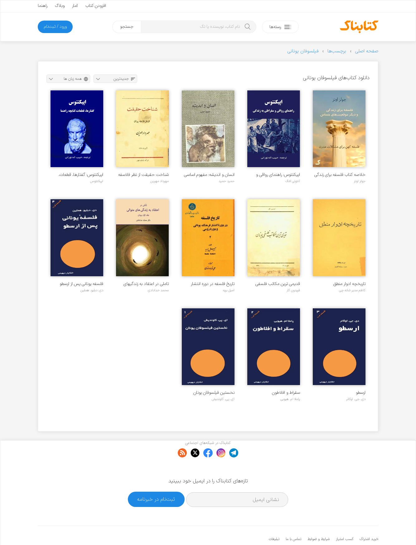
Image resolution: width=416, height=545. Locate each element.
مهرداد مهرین (159, 181)
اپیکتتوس (96, 181)
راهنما (42, 5)
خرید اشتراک (369, 520)
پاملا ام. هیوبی (290, 399)
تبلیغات (274, 520)
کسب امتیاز (344, 520)
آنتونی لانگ (292, 181)
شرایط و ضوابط (318, 520)
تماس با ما (293, 520)
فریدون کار (293, 290)
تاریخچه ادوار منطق (349, 284)
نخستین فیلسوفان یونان (214, 392)
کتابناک (345, 530)
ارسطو (360, 392)
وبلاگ (60, 5)
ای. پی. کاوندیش (223, 399)
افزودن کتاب (95, 5)
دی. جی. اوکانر (355, 399)
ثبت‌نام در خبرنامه (156, 480)
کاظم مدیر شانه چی (352, 290)
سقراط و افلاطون (286, 392)
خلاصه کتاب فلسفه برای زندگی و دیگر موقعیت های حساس (339, 174)
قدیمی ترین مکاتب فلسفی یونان (277, 284)
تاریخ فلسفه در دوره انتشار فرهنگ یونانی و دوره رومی (213, 284)
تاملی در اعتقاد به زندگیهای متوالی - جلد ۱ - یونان (146, 284)
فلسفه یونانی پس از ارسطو (81, 284)
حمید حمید (227, 181)
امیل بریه (229, 290)
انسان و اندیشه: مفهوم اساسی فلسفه (209, 174)
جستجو (126, 26)
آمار (75, 5)
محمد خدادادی (158, 290)
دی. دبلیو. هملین (91, 290)
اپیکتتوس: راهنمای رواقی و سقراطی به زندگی (278, 174)
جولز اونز (359, 181)
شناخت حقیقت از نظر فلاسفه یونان (143, 174)
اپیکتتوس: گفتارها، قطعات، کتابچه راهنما (81, 174)
